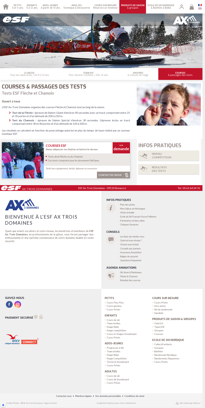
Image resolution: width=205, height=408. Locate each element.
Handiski (158, 313)
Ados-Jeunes (114, 343)
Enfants (111, 315)
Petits (109, 298)
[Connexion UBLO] (3, 405)
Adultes (111, 371)
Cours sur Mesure (165, 298)
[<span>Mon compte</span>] (181, 7)
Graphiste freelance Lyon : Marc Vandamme (116, 403)
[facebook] (9, 304)
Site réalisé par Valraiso (190, 403)
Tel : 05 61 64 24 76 (189, 188)
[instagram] (17, 304)
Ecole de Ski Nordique (168, 340)
